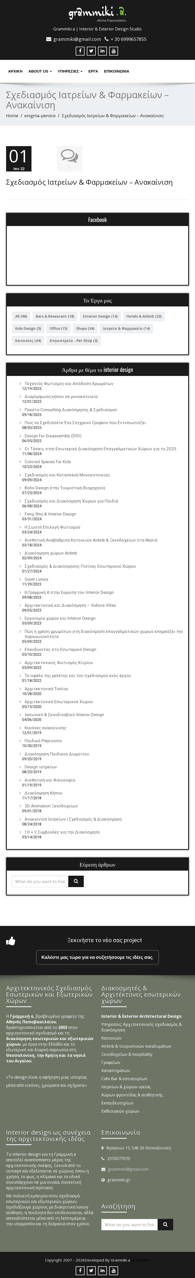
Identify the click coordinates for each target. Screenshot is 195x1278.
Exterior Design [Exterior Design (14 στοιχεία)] (100, 315)
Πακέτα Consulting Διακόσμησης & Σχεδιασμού (71, 408)
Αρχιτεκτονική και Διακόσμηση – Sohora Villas (70, 604)
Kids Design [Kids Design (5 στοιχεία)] (28, 327)
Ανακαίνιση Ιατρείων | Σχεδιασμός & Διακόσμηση (73, 818)
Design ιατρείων (41, 765)
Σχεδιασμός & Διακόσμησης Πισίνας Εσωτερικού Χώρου (80, 565)
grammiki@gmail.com (128, 1168)
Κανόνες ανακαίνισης (45, 726)
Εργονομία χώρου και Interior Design (60, 617)
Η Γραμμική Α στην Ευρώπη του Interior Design (69, 591)
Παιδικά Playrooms (43, 739)
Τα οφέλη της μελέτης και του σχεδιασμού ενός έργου (78, 674)
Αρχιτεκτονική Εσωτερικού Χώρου (59, 700)
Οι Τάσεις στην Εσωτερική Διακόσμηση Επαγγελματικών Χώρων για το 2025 (100, 447)
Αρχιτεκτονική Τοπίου (46, 687)
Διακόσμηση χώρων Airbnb (51, 552)
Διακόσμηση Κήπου (43, 792)
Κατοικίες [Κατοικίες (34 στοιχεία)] (28, 339)
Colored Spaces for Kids (48, 460)
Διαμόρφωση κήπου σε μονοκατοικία (61, 395)
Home (12, 115)
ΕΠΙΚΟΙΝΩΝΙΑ (116, 71)
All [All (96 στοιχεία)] (21, 315)
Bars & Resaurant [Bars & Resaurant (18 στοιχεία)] (55, 315)
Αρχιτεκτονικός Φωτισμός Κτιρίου (59, 661)
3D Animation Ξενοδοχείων (51, 804)
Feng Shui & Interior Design (50, 512)
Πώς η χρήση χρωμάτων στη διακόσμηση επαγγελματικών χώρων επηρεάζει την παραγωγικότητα (104, 633)
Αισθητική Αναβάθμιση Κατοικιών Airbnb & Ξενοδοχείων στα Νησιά (91, 539)
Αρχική (15, 71)
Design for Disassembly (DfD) (53, 434)
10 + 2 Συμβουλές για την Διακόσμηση (62, 831)
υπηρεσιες (70, 71)
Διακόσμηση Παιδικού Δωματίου (57, 752)
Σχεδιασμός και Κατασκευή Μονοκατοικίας (67, 473)
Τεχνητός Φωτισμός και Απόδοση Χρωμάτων (69, 382)
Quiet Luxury (36, 578)
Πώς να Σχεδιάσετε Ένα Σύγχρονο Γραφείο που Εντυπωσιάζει (85, 421)
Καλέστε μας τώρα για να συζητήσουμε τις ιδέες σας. (97, 956)
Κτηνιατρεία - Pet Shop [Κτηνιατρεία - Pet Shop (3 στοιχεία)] (74, 339)
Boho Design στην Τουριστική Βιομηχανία (65, 486)
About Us (40, 71)
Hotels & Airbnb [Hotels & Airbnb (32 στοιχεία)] (143, 315)
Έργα (93, 71)
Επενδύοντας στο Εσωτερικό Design (60, 648)
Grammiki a (140, 1259)
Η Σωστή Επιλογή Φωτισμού (52, 525)
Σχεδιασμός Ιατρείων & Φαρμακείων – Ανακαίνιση (89, 181)
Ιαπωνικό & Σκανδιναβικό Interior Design (64, 713)
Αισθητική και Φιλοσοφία (50, 778)
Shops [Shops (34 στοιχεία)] (85, 327)
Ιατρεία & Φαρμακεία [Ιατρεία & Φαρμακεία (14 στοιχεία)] (126, 327)
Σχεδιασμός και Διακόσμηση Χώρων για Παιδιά (71, 500)
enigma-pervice (40, 115)
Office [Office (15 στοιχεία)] (58, 327)
